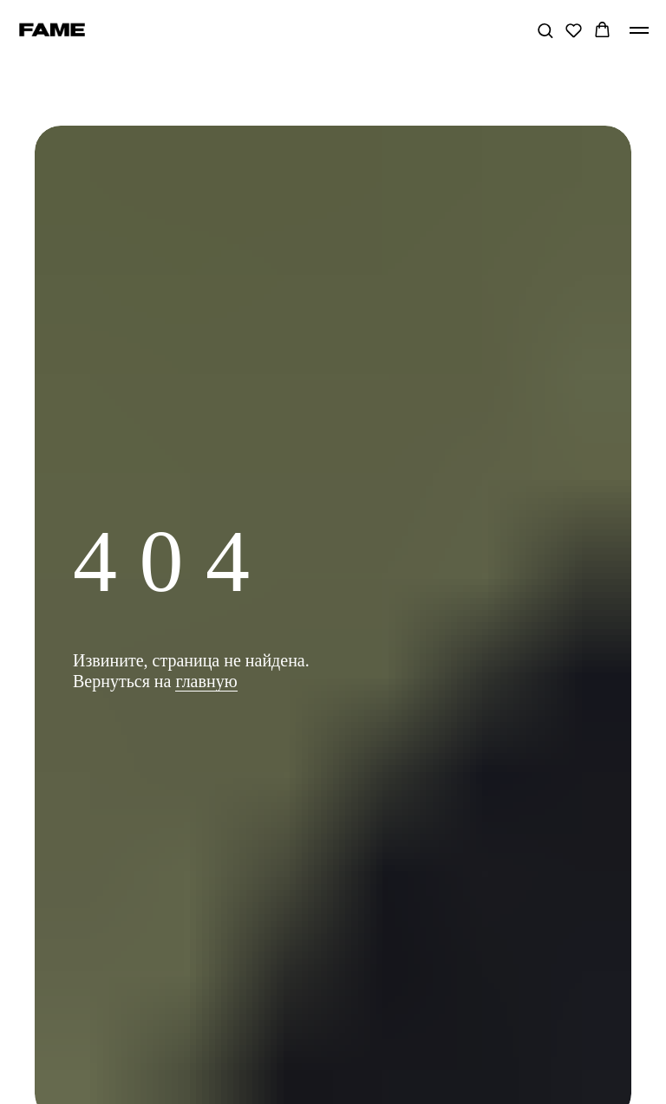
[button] (545, 30)
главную (206, 681)
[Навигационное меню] (639, 30)
